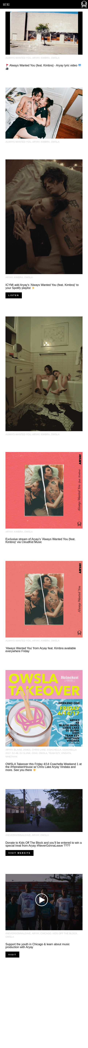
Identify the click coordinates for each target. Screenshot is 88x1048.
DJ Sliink (25, 753)
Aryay (36, 57)
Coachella (54, 749)
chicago (45, 933)
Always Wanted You (18, 57)
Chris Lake (39, 749)
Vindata (66, 753)
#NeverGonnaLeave (18, 835)
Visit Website (19, 853)
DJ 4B (15, 753)
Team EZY (54, 753)
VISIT (12, 955)
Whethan (11, 756)
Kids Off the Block (64, 933)
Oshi (34, 753)
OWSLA (55, 57)
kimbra (45, 57)
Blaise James (22, 749)
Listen (13, 295)
